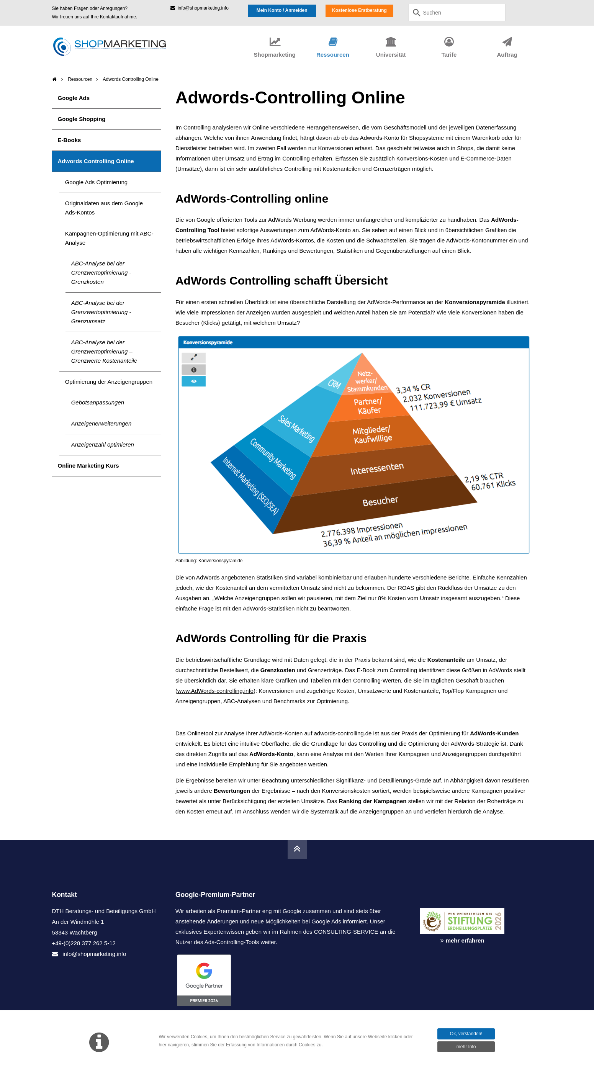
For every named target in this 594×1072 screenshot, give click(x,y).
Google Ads (74, 98)
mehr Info (466, 1046)
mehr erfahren (465, 940)
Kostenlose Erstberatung (359, 10)
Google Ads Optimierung (96, 182)
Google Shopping (82, 119)
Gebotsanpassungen (97, 402)
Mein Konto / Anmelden (282, 10)
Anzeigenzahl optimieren (102, 444)
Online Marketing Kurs (88, 465)
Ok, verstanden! (466, 1033)
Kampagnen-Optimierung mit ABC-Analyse (109, 238)
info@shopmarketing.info (199, 8)
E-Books (69, 140)
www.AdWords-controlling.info (215, 690)
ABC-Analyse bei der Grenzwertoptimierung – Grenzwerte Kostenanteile (104, 351)
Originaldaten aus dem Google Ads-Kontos (104, 208)
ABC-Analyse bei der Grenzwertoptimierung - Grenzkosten (101, 272)
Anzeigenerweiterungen (101, 423)
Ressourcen (80, 79)
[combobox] (456, 12)
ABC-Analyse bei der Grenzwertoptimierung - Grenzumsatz (101, 312)
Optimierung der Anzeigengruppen (109, 381)
